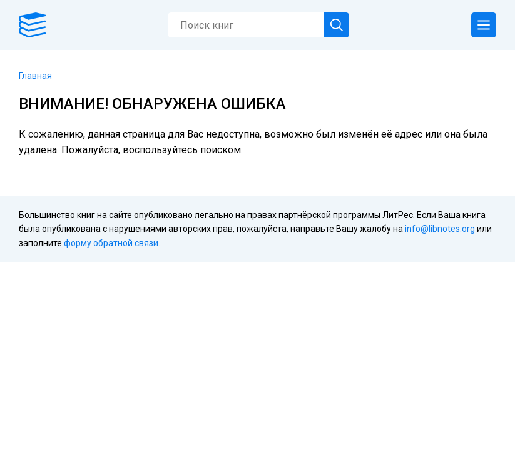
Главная (35, 76)
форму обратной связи (111, 243)
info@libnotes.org (440, 229)
